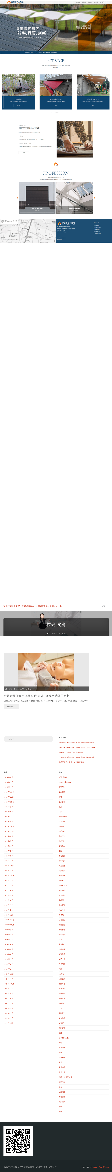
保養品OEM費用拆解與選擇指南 (71, 752)
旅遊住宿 (62, 925)
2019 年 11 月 (9, 979)
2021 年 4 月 (8, 900)
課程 (60, 1043)
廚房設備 (62, 866)
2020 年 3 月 (8, 959)
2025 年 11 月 (9, 797)
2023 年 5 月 (8, 856)
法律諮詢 (62, 949)
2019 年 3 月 (8, 1018)
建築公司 (62, 871)
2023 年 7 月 (8, 846)
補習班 (61, 1023)
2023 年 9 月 (8, 836)
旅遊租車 (62, 930)
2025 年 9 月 (8, 807)
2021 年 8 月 (8, 885)
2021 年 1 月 (8, 915)
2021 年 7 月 (8, 890)
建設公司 (62, 876)
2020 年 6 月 (9, 944)
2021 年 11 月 (9, 871)
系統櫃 (61, 1003)
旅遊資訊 (62, 935)
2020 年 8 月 (9, 935)
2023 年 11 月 (9, 831)
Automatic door (65, 782)
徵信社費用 (63, 885)
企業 (60, 797)
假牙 (60, 807)
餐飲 (60, 1111)
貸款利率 (62, 1057)
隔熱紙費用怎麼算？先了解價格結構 (72, 762)
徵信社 (61, 880)
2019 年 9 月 (8, 989)
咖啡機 (61, 826)
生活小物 (62, 984)
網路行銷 (62, 1013)
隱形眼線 (62, 1102)
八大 (60, 812)
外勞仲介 (62, 831)
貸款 (60, 1052)
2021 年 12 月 (9, 866)
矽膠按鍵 (62, 993)
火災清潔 (62, 964)
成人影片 (62, 895)
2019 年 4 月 (8, 1013)
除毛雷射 (62, 1097)
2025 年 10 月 (9, 802)
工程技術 (62, 856)
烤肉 (60, 969)
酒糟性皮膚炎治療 (65, 1077)
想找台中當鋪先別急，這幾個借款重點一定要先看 (77, 747)
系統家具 (62, 998)
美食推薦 (62, 1018)
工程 (60, 851)
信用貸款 (62, 802)
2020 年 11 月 (9, 925)
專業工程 (62, 836)
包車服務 (62, 821)
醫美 (29, 689)
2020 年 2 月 (8, 964)
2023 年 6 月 (8, 851)
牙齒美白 (62, 979)
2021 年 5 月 (8, 895)
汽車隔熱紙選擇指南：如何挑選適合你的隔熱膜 (76, 757)
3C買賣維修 (63, 777)
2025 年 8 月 (8, 812)
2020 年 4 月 (8, 954)
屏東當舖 (62, 846)
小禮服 (61, 841)
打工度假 (62, 910)
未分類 (61, 944)
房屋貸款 (62, 905)
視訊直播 (62, 1028)
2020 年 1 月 (8, 969)
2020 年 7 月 (8, 939)
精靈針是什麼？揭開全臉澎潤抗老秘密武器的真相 (37, 696)
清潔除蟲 (62, 954)
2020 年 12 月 (9, 920)
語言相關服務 (64, 1038)
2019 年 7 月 (8, 998)
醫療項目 (62, 1082)
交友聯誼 (62, 792)
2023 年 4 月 (8, 861)
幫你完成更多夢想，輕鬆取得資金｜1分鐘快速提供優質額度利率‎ (32, 606)
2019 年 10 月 (9, 984)
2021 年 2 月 (8, 910)
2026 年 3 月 (8, 782)
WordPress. (104, 1167)
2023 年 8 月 (8, 841)
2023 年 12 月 (9, 826)
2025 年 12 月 (9, 792)
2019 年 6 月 (8, 1003)
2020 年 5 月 (8, 949)
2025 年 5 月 (8, 821)
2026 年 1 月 (8, 787)
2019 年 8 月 (8, 993)
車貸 (60, 1062)
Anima (94, 1167)
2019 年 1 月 (8, 1023)
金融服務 (62, 1092)
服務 (60, 939)
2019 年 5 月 (8, 1008)
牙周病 (61, 974)
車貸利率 (62, 1067)
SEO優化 (62, 787)
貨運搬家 (62, 1048)
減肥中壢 (62, 959)
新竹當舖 (62, 920)
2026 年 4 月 (8, 777)
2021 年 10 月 (9, 876)
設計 (60, 1033)
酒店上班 (62, 1072)
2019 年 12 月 (9, 974)
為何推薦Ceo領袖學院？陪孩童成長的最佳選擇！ (77, 742)
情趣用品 (62, 890)
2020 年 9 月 (8, 930)
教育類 (61, 915)
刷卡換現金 (63, 817)
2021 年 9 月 (8, 880)
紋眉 (60, 1008)
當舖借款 (62, 989)
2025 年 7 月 (8, 817)
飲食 (60, 1107)
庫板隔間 (62, 861)
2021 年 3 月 (8, 905)
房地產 (61, 900)
